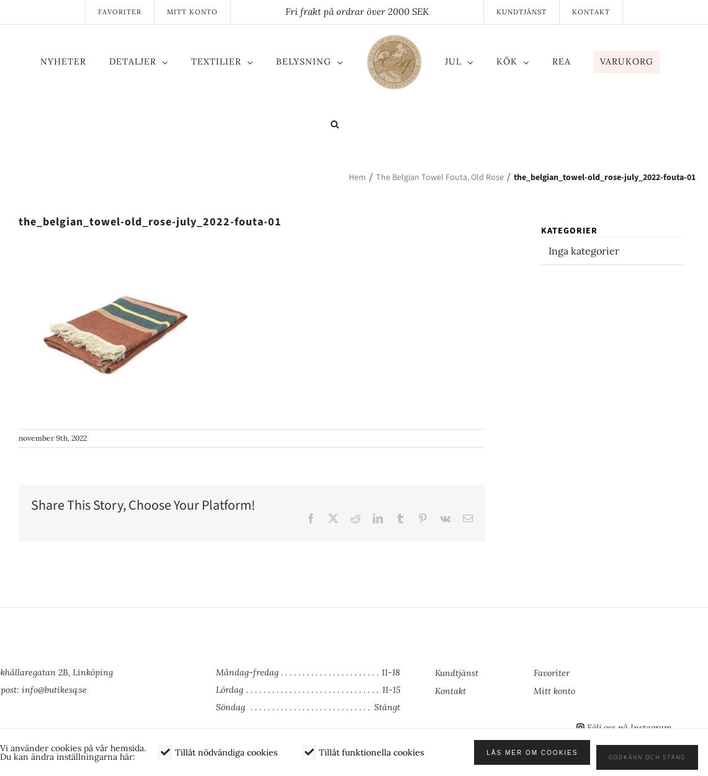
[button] (350, 125)
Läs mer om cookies (542, 757)
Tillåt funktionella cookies (371, 757)
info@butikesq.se (54, 689)
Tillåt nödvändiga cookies (226, 757)
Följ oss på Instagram (629, 727)
